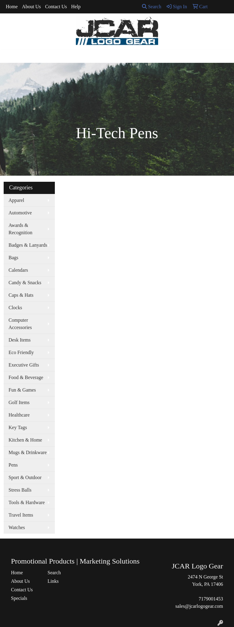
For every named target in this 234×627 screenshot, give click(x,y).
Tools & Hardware (27, 502)
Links (53, 581)
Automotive (20, 212)
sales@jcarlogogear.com (199, 606)
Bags (13, 257)
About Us (31, 6)
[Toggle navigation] (9, 56)
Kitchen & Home (25, 439)
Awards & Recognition (20, 229)
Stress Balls (20, 490)
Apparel (16, 200)
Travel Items (21, 515)
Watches (17, 527)
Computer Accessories (20, 323)
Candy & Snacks (25, 282)
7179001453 (211, 598)
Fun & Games (22, 389)
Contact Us (56, 6)
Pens (13, 465)
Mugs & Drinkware (28, 452)
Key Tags (18, 427)
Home (12, 6)
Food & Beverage (26, 377)
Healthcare (19, 414)
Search (151, 6)
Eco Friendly (21, 352)
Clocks (15, 307)
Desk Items (19, 339)
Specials (19, 598)
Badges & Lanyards (28, 245)
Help (75, 6)
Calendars (18, 270)
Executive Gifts (24, 364)
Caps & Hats (21, 295)
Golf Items (19, 402)
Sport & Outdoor (25, 477)
